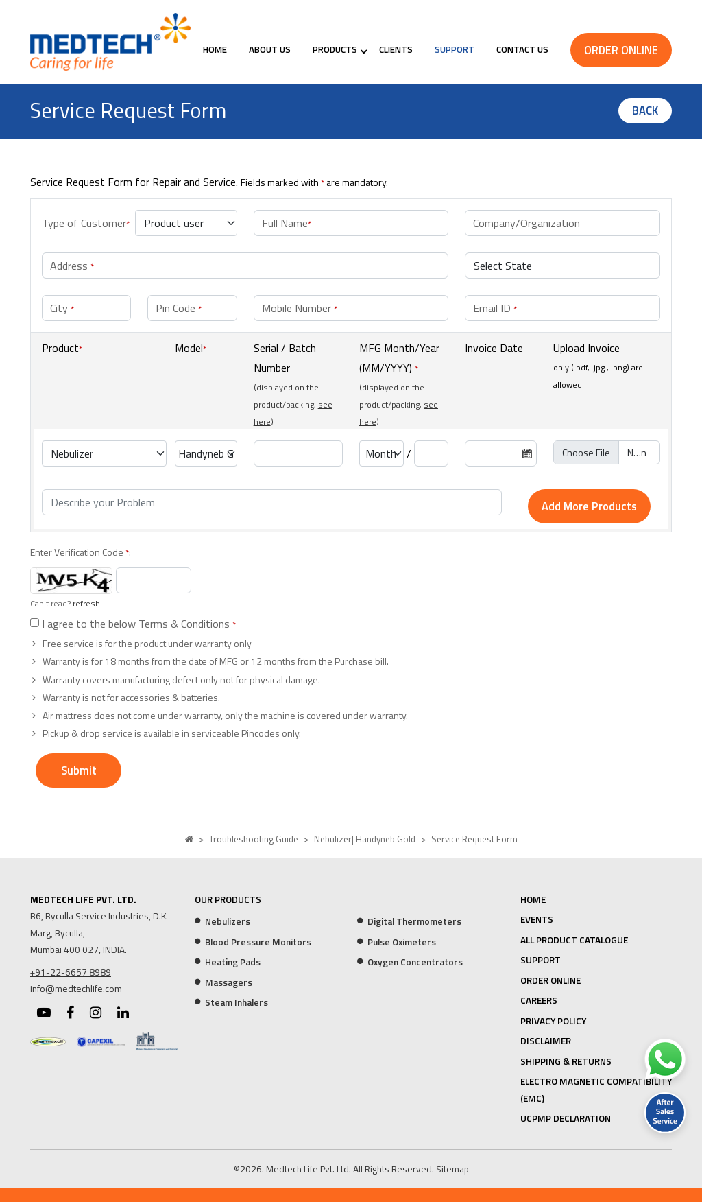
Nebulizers (227, 921)
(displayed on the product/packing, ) (293, 404)
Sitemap (452, 1169)
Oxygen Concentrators (415, 962)
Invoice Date (494, 348)
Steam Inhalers (236, 1002)
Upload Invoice (586, 348)
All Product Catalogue (574, 940)
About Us (270, 49)
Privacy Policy (553, 1021)
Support (454, 49)
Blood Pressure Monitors (258, 942)
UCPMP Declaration (565, 1118)
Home (215, 49)
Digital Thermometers (414, 921)
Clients (396, 49)
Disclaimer (545, 1041)
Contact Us (522, 49)
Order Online (621, 49)
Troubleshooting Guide (253, 839)
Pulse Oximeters (401, 942)
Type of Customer (86, 223)
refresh (86, 603)
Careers (538, 1000)
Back (645, 110)
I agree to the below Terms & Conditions (137, 623)
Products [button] (335, 49)
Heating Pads (233, 962)
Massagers (228, 982)
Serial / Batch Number (285, 358)
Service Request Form (474, 839)
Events (536, 919)
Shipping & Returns (566, 1061)
